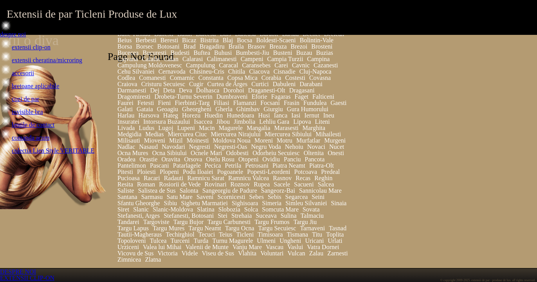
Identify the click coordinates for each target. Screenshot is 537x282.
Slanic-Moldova (173, 209)
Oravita (170, 159)
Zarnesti (337, 253)
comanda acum (30, 137)
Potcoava (305, 171)
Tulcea (158, 240)
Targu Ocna (239, 228)
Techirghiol (180, 234)
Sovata (311, 209)
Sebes (256, 196)
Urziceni (128, 247)
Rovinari (216, 184)
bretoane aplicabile (35, 86)
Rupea (262, 184)
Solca (251, 209)
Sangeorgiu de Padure (229, 190)
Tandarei (128, 222)
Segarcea (296, 196)
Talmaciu (312, 215)
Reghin (323, 178)
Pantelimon (131, 165)
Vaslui (295, 247)
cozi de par (25, 99)
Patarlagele (187, 165)
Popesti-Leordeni (268, 171)
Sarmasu (152, 196)
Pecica (213, 165)
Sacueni (304, 184)
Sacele (282, 184)
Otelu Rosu (220, 159)
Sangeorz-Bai (278, 190)
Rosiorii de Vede (179, 184)
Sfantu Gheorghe (138, 203)
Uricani (314, 240)
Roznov (240, 184)
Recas (303, 178)
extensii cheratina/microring (47, 60)
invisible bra (27, 111)
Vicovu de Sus (135, 253)
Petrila (233, 165)
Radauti (174, 178)
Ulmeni (266, 240)
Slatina (205, 209)
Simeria (271, 203)
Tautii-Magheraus (139, 234)
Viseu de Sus (218, 253)
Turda (201, 240)
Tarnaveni (312, 228)
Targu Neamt (205, 228)
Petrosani (256, 165)
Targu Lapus (133, 228)
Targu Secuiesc (277, 228)
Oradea (126, 159)
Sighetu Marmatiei (204, 203)
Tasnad (337, 228)
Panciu (292, 159)
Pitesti (125, 171)
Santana (127, 196)
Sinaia (338, 203)
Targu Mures (169, 228)
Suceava (266, 215)
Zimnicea (129, 259)
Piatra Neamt (288, 165)
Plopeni (169, 171)
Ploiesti (146, 171)
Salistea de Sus (157, 190)
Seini (318, 196)
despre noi (13, 34)
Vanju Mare (247, 247)
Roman (146, 184)
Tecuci (206, 234)
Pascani (159, 165)
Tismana (297, 234)
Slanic (141, 209)
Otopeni (248, 159)
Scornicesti (231, 196)
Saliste (125, 190)
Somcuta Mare (280, 209)
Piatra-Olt (321, 165)
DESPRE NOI (18, 271)
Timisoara (270, 234)
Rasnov (282, 178)
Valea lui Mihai (162, 247)
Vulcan (296, 253)
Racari (152, 178)
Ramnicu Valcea (248, 178)
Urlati (335, 240)
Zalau (316, 253)
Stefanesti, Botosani (189, 215)
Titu (317, 234)
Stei (222, 215)
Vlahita (247, 253)
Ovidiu (271, 159)
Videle (190, 253)
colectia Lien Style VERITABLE (53, 150)
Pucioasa (128, 178)
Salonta (189, 190)
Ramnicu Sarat (205, 178)
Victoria (167, 253)
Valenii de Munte (207, 247)
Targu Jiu (305, 222)
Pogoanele (230, 171)
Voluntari (271, 253)
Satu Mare (180, 196)
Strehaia (241, 215)
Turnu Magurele (232, 240)
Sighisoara (245, 203)
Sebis (274, 196)
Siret (123, 209)
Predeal (330, 171)
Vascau (274, 247)
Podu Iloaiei (198, 171)
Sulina (289, 215)
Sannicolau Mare (320, 190)
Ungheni (290, 240)
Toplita (335, 234)
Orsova (193, 159)
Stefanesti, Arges (138, 215)
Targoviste (156, 222)
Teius (225, 234)
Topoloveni (131, 240)
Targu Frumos (272, 222)
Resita (125, 184)
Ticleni (245, 234)
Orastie (148, 159)
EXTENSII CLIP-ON (27, 278)
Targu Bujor (188, 222)
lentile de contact (33, 124)
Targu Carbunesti (228, 222)
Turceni (180, 240)
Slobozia (229, 209)
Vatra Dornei (323, 247)
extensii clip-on (31, 47)
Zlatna (153, 259)
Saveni (205, 196)
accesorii (23, 73)
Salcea (326, 184)
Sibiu (170, 203)
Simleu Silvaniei (306, 203)
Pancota (315, 159)
